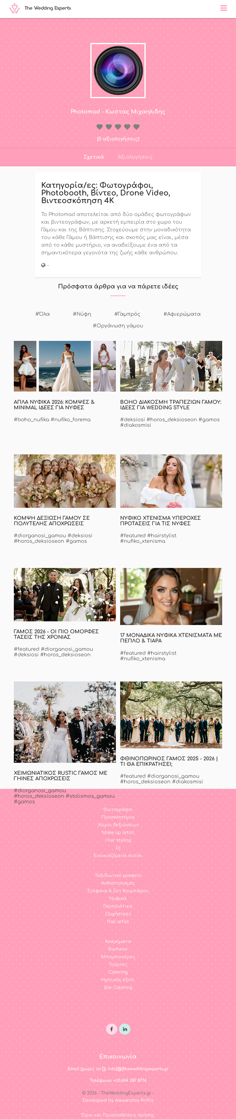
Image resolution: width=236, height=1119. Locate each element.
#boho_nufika (31, 420)
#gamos (209, 420)
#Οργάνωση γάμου (118, 326)
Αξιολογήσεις (135, 157)
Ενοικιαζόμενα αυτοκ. (118, 855)
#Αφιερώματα (182, 314)
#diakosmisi (135, 425)
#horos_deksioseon (172, 420)
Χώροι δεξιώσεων (118, 825)
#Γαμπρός (127, 314)
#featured (133, 535)
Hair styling (118, 840)
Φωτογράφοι (118, 809)
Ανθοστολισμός (118, 883)
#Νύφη (82, 314)
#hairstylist (161, 535)
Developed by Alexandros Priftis (118, 1100)
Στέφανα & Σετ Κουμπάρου (118, 891)
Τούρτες (118, 964)
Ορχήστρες (118, 914)
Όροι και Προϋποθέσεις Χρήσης (118, 1115)
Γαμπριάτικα (118, 906)
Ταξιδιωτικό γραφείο (118, 875)
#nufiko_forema (71, 420)
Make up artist (118, 832)
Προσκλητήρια (118, 817)
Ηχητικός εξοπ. (118, 980)
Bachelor (118, 949)
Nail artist (118, 921)
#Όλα (42, 314)
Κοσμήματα (118, 941)
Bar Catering (118, 987)
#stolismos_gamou (90, 796)
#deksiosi (132, 420)
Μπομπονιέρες (118, 957)
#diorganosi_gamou (40, 535)
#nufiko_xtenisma (142, 541)
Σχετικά (94, 157)
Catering (118, 972)
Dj (118, 848)
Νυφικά (118, 898)
